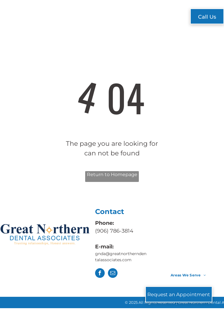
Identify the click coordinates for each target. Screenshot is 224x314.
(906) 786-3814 (114, 231)
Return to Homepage (112, 174)
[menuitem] (66, 17)
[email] (113, 273)
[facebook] (100, 273)
